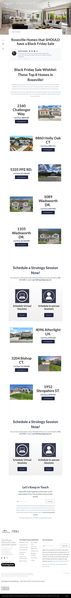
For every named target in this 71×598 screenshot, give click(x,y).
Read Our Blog (22, 561)
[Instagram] (7, 558)
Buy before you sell (23, 542)
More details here (21, 121)
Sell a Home (28, 3)
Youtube (33, 560)
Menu (49, 3)
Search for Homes (23, 547)
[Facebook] (1, 558)
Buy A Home (20, 3)
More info (61, 595)
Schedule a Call (34, 551)
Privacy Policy (66, 573)
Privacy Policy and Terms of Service (60, 561)
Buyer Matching (23, 549)
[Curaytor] (8, 566)
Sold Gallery (34, 557)
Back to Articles (16, 32)
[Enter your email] (32, 501)
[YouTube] (4, 558)
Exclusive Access (23, 544)
